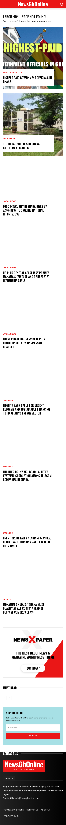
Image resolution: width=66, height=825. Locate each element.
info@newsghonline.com (27, 798)
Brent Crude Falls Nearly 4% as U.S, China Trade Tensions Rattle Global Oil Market (27, 542)
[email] (33, 727)
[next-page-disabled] (9, 698)
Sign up (33, 736)
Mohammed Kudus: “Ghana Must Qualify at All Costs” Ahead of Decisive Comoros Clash (23, 608)
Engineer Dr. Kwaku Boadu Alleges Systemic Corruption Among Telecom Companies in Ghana (27, 476)
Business (8, 400)
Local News (9, 201)
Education (9, 139)
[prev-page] (5, 698)
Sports (7, 599)
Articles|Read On (12, 72)
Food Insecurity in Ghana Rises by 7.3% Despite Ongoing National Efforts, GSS (25, 210)
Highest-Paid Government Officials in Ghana (27, 79)
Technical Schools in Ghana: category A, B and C (21, 146)
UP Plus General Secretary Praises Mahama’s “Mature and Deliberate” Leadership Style (26, 276)
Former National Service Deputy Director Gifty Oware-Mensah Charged (24, 343)
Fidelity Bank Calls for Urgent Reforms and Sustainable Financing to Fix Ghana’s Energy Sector (26, 409)
